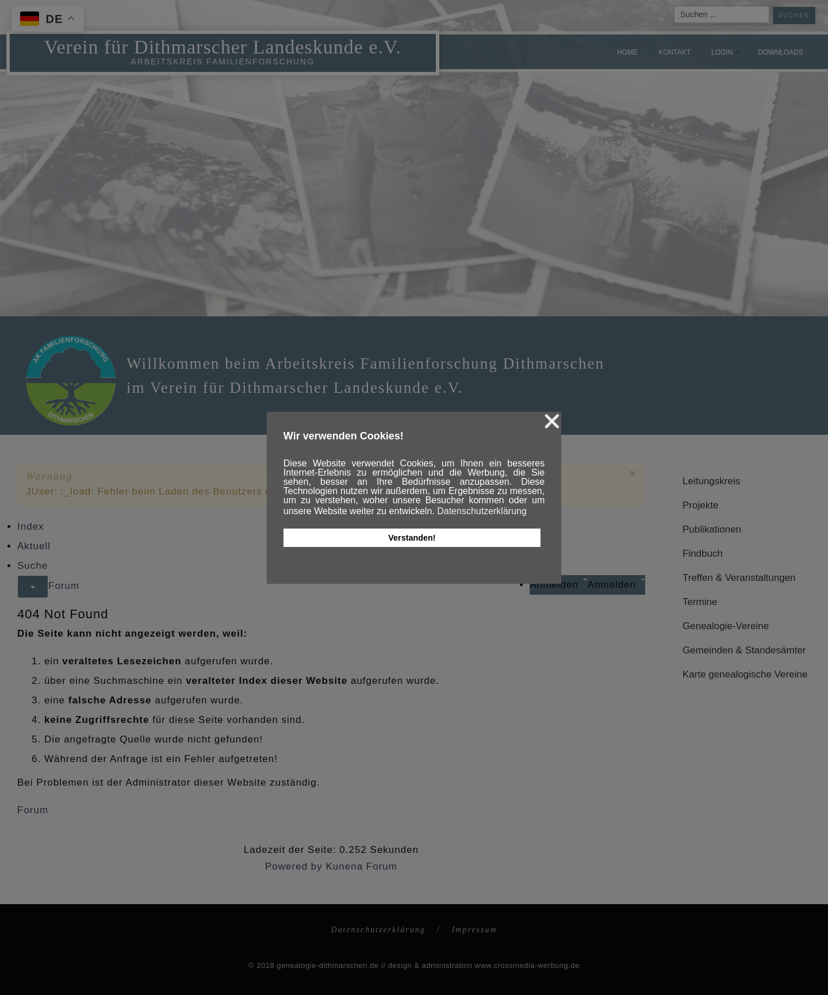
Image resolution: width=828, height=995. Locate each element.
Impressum (474, 929)
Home (627, 52)
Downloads (780, 52)
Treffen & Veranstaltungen (739, 577)
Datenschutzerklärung (378, 929)
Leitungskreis (711, 481)
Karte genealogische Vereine (745, 674)
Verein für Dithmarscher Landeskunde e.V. (222, 45)
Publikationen (712, 529)
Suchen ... (674, 6)
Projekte (700, 505)
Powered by (294, 866)
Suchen (794, 15)
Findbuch (703, 553)
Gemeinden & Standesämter (744, 650)
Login (722, 52)
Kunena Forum (361, 866)
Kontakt (674, 52)
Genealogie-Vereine (726, 626)
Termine (700, 601)
